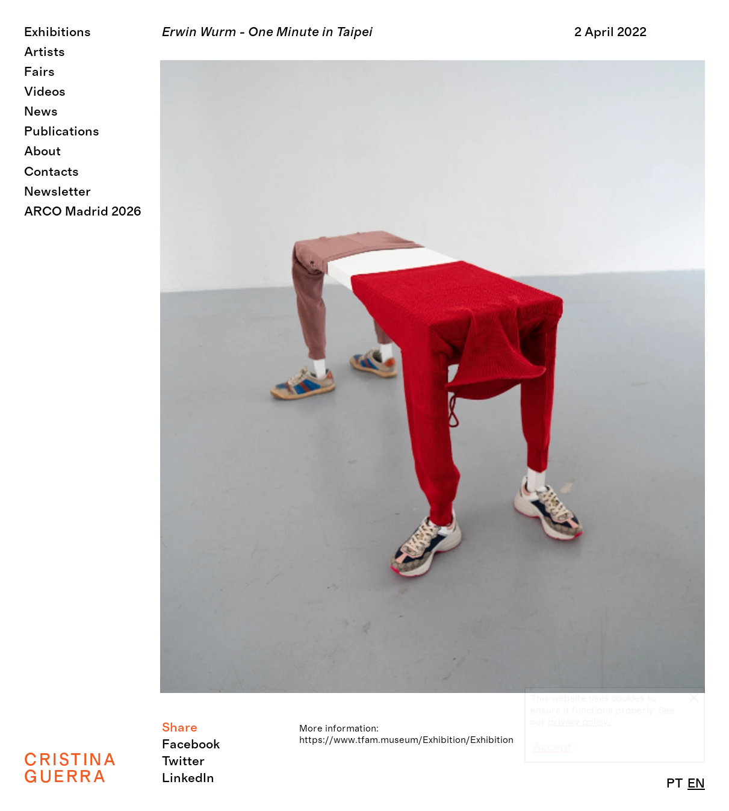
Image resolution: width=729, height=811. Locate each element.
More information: (339, 728)
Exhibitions (57, 32)
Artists (44, 52)
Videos (45, 91)
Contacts (51, 172)
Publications (61, 131)
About (42, 151)
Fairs (39, 72)
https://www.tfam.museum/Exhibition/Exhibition (406, 740)
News (41, 111)
